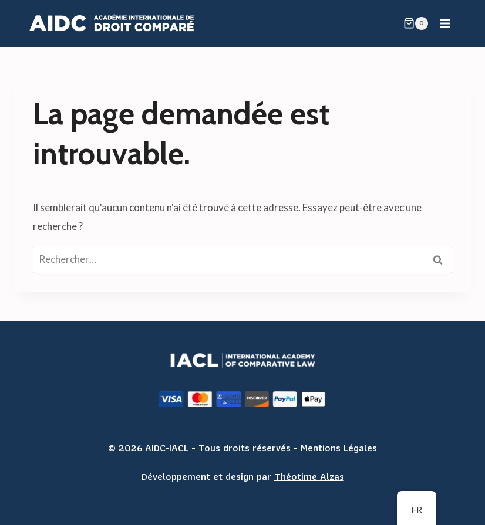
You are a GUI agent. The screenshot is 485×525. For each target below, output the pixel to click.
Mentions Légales (339, 447)
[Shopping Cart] (415, 23)
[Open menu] (445, 23)
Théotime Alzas (309, 476)
